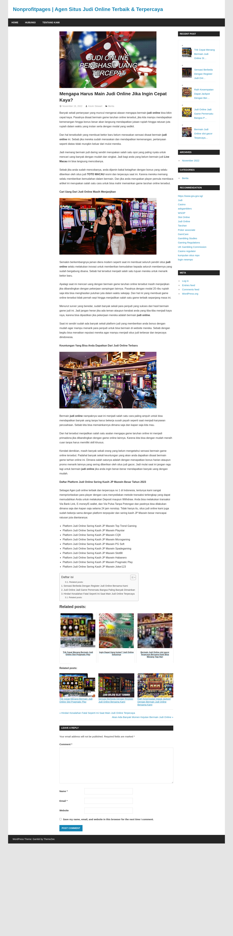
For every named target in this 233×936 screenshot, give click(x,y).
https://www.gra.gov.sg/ (190, 196)
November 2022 (190, 160)
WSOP (181, 213)
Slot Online (184, 217)
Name (63, 791)
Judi (180, 200)
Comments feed (190, 289)
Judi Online (184, 221)
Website (64, 810)
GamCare (183, 234)
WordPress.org (190, 293)
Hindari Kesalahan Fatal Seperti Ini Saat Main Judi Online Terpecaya (99, 593)
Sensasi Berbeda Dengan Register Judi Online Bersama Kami (96, 586)
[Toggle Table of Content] (131, 577)
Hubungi (30, 22)
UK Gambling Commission (192, 247)
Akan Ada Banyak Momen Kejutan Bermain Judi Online (141, 717)
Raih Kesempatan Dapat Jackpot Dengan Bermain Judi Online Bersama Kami (154, 702)
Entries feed (188, 285)
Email (63, 800)
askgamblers (185, 208)
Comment (65, 744)
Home (14, 22)
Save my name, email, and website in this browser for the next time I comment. (108, 819)
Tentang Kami (51, 22)
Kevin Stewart (95, 106)
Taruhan (182, 225)
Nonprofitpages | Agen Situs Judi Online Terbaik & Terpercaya (89, 9)
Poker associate (186, 230)
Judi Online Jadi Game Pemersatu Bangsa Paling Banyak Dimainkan (99, 590)
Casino (182, 204)
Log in (185, 280)
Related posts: (76, 582)
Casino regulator (187, 251)
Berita (111, 106)
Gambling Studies (187, 238)
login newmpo (185, 259)
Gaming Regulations (189, 242)
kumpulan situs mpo (189, 255)
